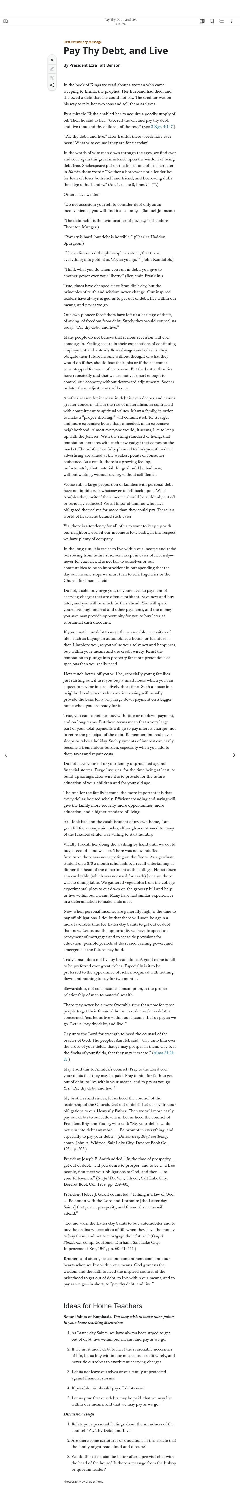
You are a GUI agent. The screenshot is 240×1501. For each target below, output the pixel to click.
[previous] (6, 754)
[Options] (231, 21)
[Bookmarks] (211, 21)
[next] (233, 754)
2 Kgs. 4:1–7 (162, 127)
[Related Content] (221, 21)
